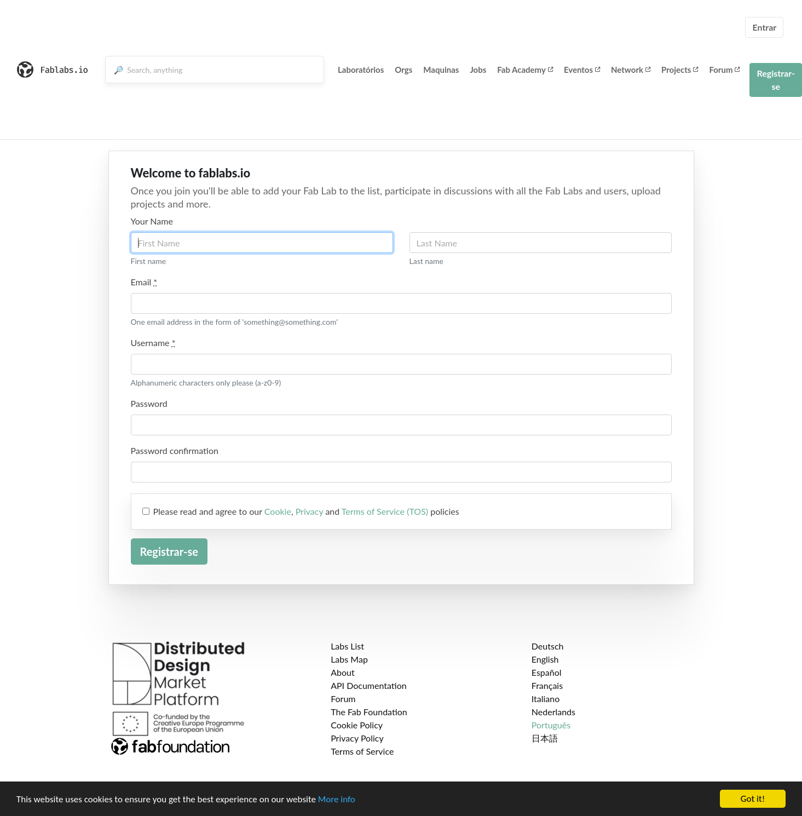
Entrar (764, 27)
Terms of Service (362, 751)
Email (144, 282)
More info (336, 800)
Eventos (582, 69)
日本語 (545, 738)
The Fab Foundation (369, 711)
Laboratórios (361, 69)
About (343, 672)
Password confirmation (174, 450)
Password (149, 403)
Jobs (478, 69)
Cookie (277, 511)
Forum (724, 69)
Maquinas (441, 69)
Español (547, 672)
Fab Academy (525, 69)
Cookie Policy (357, 725)
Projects (679, 69)
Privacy (310, 511)
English (545, 659)
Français (547, 685)
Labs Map (349, 659)
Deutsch (548, 646)
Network (630, 69)
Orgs (403, 69)
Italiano (546, 698)
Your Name (152, 221)
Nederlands (553, 711)
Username (153, 342)
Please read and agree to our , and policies (306, 511)
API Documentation (369, 685)
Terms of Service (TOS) (385, 511)
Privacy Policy (357, 738)
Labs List (347, 646)
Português (551, 725)
